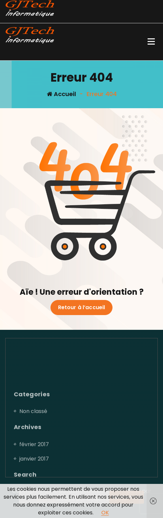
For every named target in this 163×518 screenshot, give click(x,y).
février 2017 (34, 475)
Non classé (33, 442)
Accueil (61, 94)
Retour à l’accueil (81, 307)
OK (105, 512)
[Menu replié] (151, 42)
